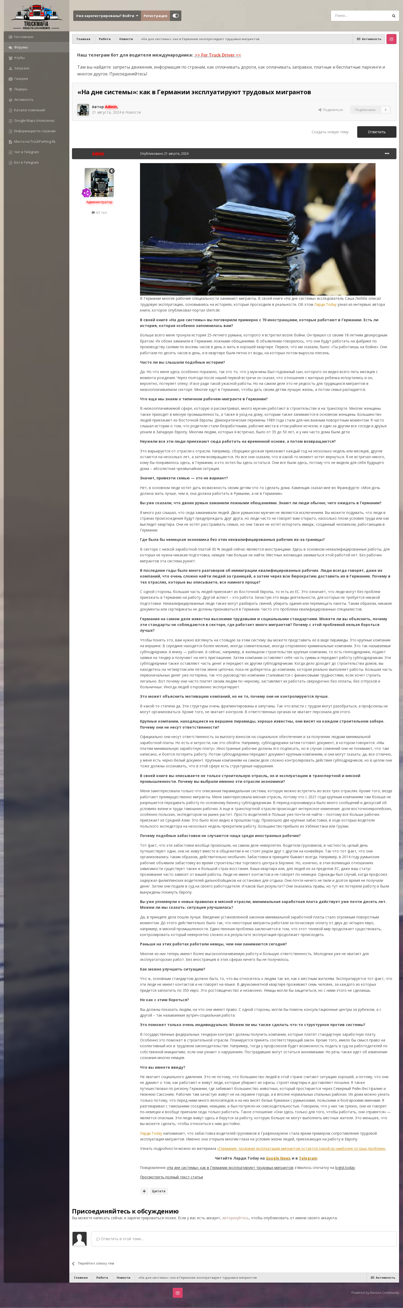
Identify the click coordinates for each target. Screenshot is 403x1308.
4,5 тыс (99, 212)
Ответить (377, 131)
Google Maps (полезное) (33, 120)
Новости (133, 112)
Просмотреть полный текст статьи (171, 1176)
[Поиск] (348, 15)
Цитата (158, 1191)
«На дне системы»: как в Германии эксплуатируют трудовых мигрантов (229, 1167)
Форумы (20, 47)
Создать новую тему (330, 131)
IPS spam (184, 1305)
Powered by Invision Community (375, 1292)
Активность (23, 99)
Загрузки (21, 68)
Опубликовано (164, 153)
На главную (23, 36)
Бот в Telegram (26, 162)
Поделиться (330, 109)
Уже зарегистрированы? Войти (107, 15)
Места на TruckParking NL (34, 141)
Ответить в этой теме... (119, 1238)
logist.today (345, 1167)
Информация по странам (34, 131)
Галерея (21, 78)
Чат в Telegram (26, 151)
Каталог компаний (29, 110)
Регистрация (155, 15)
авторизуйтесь (235, 1217)
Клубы (19, 57)
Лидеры (20, 89)
